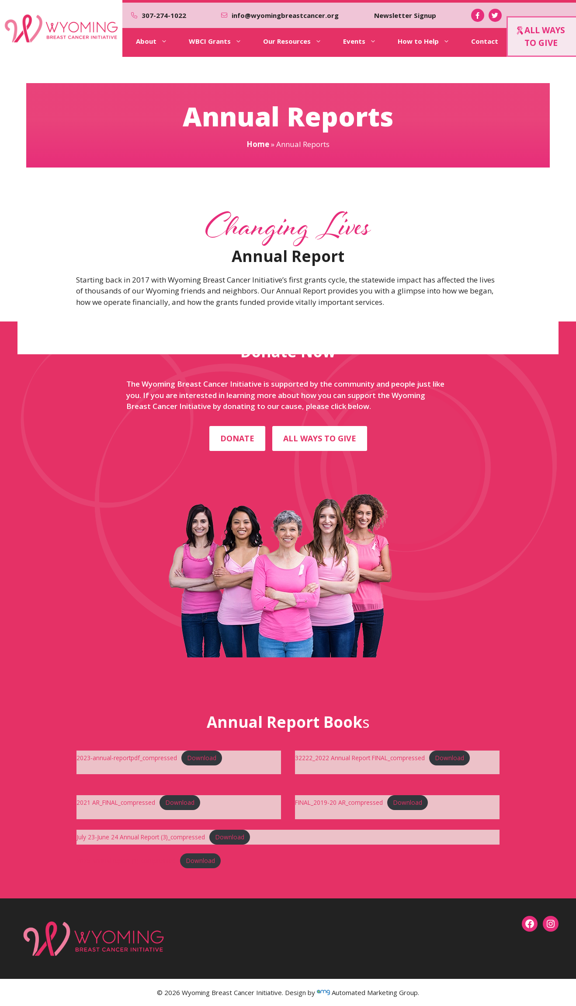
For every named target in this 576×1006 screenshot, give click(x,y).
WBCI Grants (221, 41)
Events (366, 41)
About (158, 41)
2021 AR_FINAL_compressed (115, 802)
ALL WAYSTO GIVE (541, 36)
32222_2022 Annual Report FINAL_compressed (360, 758)
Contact (484, 41)
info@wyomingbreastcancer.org (285, 15)
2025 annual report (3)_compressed (126, 860)
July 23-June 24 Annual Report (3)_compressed (140, 837)
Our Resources (298, 41)
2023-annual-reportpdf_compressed (126, 758)
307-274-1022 (164, 15)
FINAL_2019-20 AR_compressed (339, 802)
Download (201, 758)
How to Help (430, 41)
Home (257, 144)
